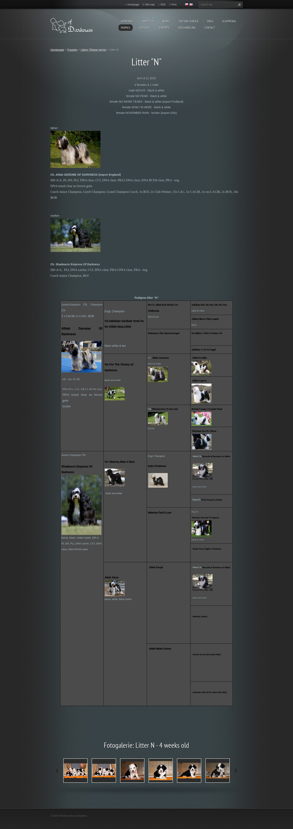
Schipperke (229, 21)
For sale (144, 28)
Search (239, 5)
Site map (150, 4)
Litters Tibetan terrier (93, 49)
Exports (164, 28)
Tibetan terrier (188, 21)
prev (57, 770)
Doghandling (187, 28)
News (166, 21)
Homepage (127, 21)
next (236, 770)
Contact (210, 28)
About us (148, 21)
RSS (163, 4)
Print (174, 4)
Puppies (125, 28)
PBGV (210, 21)
